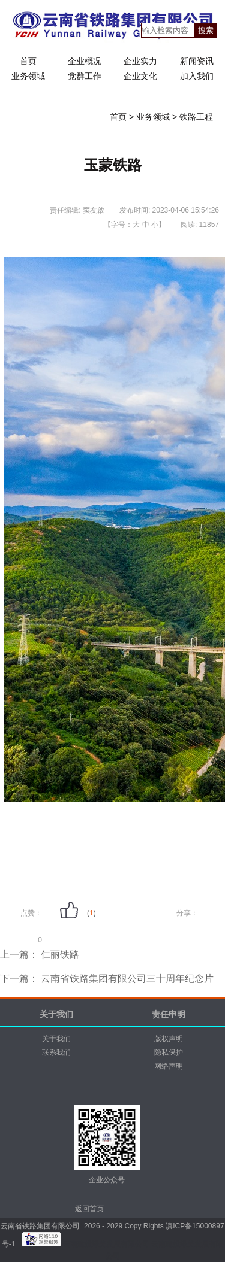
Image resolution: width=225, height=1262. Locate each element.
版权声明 (168, 1039)
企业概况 (84, 61)
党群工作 (84, 76)
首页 (28, 61)
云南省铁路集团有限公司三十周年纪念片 (126, 978)
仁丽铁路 (58, 954)
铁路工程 (196, 117)
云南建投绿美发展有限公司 (107, 1244)
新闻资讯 (197, 61)
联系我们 (56, 1052)
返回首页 (89, 1209)
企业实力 (140, 61)
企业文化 (140, 76)
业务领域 (28, 76)
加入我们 (197, 76)
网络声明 (168, 1066)
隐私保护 (168, 1052)
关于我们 (56, 1039)
